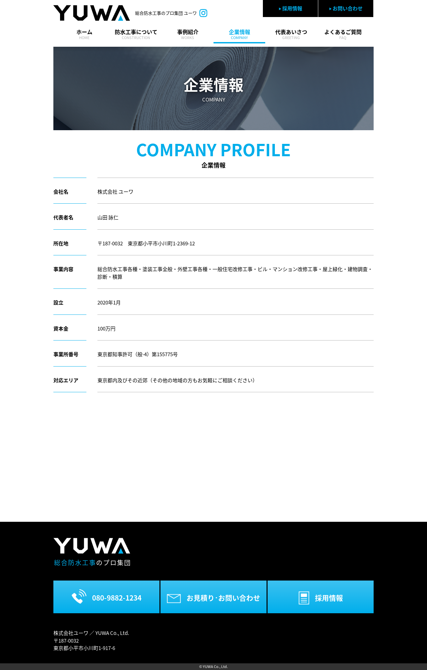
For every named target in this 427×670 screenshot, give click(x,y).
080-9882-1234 (106, 596)
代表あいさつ (291, 34)
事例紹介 (188, 34)
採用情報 (290, 8)
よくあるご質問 (343, 34)
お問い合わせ (346, 8)
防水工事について (136, 34)
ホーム (84, 34)
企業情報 (239, 34)
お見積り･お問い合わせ (213, 598)
